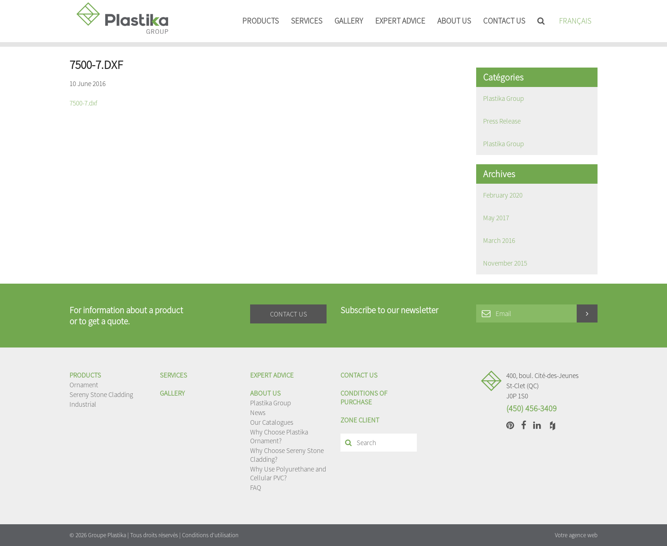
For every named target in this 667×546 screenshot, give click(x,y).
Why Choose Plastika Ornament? (279, 436)
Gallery (348, 21)
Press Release (502, 121)
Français (575, 21)
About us (454, 21)
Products (260, 21)
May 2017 (496, 217)
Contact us (504, 21)
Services (306, 21)
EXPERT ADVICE (400, 21)
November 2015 (505, 263)
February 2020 (502, 195)
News (257, 412)
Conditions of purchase (363, 397)
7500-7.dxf (83, 103)
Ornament (83, 384)
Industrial (82, 404)
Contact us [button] (288, 314)
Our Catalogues (271, 422)
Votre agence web (576, 535)
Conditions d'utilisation (210, 535)
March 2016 (499, 240)
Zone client (359, 420)
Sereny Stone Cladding (101, 394)
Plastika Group (503, 98)
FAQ (255, 487)
